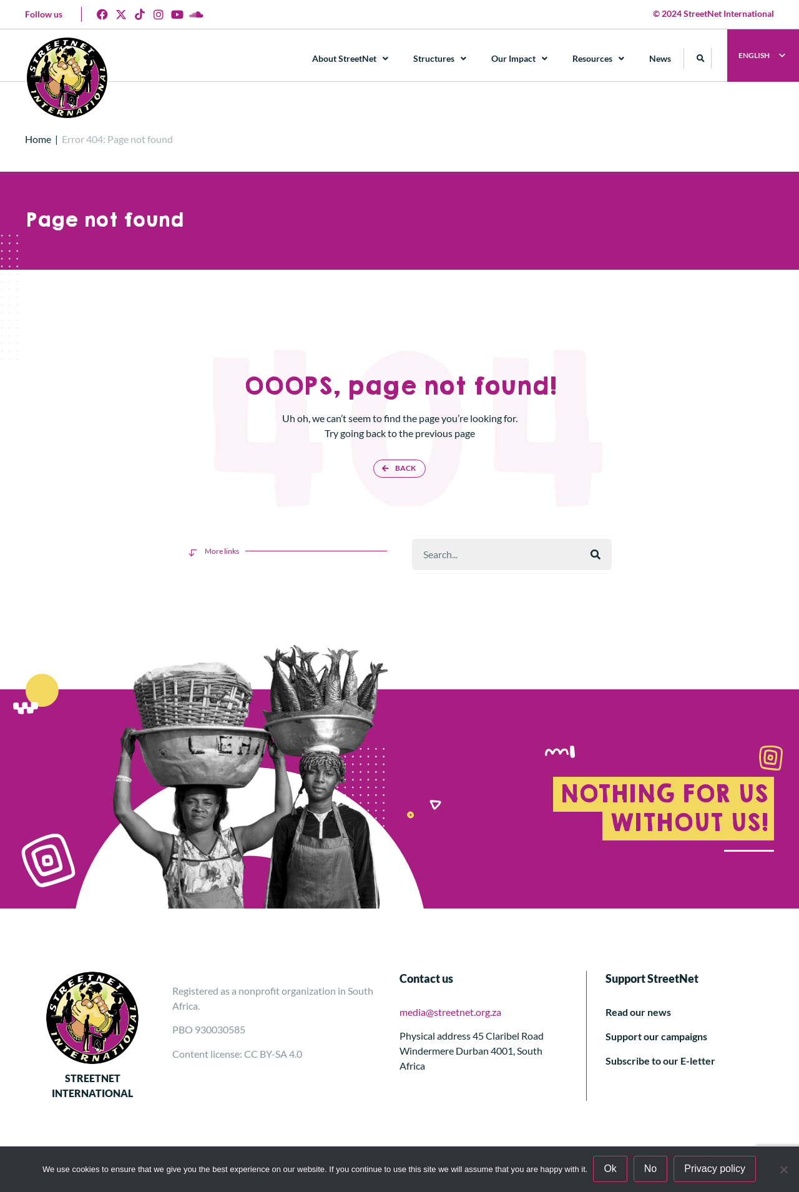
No (651, 1169)
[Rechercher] (595, 554)
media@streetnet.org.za (450, 1012)
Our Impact (520, 58)
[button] (701, 58)
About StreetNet (351, 58)
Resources (599, 58)
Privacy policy (715, 1169)
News (661, 58)
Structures (440, 58)
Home (38, 139)
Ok (610, 1169)
